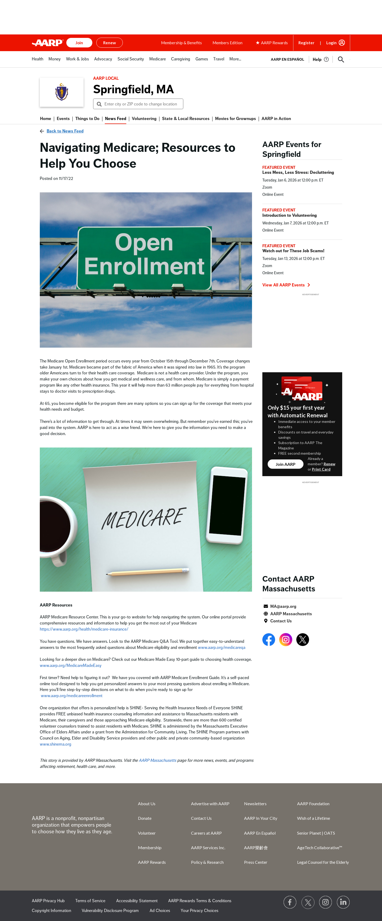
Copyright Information (51, 910)
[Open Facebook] (268, 640)
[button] (341, 59)
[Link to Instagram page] (325, 902)
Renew (329, 464)
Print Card (321, 469)
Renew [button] (109, 42)
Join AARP (286, 464)
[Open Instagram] (285, 640)
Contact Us (281, 621)
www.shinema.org (55, 744)
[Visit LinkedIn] (343, 902)
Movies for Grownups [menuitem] (235, 119)
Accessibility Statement (137, 901)
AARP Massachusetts (157, 760)
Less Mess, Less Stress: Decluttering (298, 172)
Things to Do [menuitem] (87, 119)
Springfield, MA (133, 89)
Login (331, 42)
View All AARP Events (286, 285)
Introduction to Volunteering (289, 215)
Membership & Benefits (181, 42)
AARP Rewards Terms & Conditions (199, 901)
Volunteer (147, 832)
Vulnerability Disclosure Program (110, 910)
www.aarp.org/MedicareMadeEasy (71, 665)
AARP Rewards (152, 862)
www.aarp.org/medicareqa (221, 647)
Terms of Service (90, 901)
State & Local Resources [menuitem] (186, 119)
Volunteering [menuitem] (144, 119)
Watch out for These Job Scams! (293, 251)
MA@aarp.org (283, 606)
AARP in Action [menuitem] (276, 119)
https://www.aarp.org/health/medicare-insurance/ (84, 629)
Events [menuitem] (63, 119)
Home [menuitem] (45, 119)
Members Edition (227, 42)
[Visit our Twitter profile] (308, 902)
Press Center (255, 862)
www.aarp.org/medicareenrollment (71, 695)
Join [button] (79, 42)
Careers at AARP (206, 832)
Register (306, 42)
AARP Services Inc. (208, 847)
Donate (144, 818)
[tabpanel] (308, 59)
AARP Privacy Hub (48, 901)
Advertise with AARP (210, 803)
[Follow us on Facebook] (290, 902)
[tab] (37, 61)
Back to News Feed (65, 131)
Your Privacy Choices (199, 910)
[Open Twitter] (302, 640)
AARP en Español (287, 59)
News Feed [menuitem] (115, 119)
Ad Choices (160, 910)
